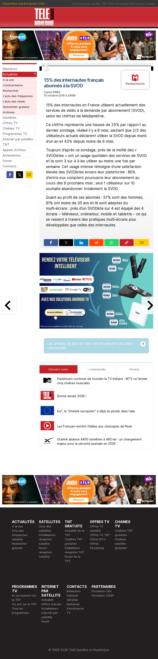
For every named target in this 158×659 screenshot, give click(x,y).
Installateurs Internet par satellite (49, 613)
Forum (7, 161)
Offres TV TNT (100, 535)
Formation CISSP (103, 595)
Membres (10, 69)
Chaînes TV (11, 128)
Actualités (10, 74)
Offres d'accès (51, 604)
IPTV (111, 3)
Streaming (121, 3)
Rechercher (10, 90)
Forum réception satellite (45, 552)
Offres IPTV (98, 539)
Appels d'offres (14, 150)
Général (72, 599)
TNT (104, 3)
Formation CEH (102, 591)
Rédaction (73, 591)
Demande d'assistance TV (75, 608)
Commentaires (13, 85)
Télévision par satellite (86, 3)
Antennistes (12, 155)
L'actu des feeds (14, 101)
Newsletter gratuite (16, 107)
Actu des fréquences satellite (19, 535)
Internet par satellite (142, 3)
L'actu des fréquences (18, 96)
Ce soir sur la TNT (24, 604)
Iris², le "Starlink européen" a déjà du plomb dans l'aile (96, 411)
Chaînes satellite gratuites (121, 543)
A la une (8, 80)
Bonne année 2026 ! (71, 396)
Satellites (9, 117)
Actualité (47, 599)
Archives (9, 112)
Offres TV (10, 123)
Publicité (72, 595)
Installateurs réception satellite (47, 539)
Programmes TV (15, 134)
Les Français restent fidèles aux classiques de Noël (94, 426)
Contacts (9, 166)
